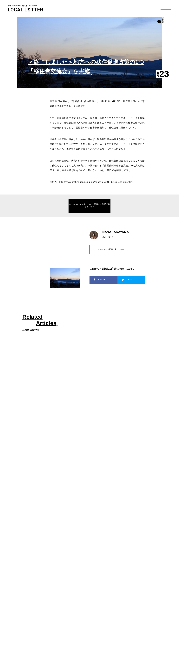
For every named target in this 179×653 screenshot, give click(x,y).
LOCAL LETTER (25, 9)
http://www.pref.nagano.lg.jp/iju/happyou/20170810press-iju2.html (96, 182)
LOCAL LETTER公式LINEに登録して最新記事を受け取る (89, 205)
